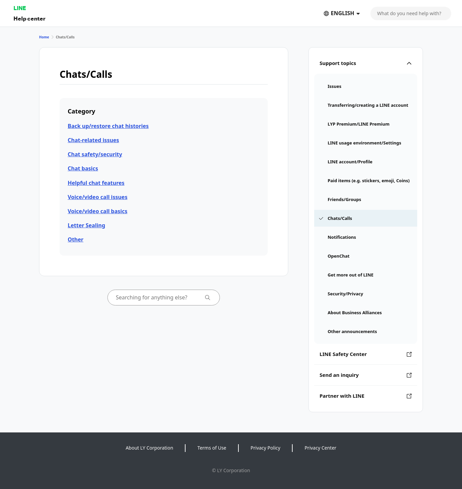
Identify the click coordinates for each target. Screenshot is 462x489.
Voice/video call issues (97, 197)
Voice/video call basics (97, 211)
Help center (29, 18)
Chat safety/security (95, 154)
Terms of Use (211, 448)
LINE (19, 7)
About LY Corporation (149, 448)
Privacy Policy (265, 448)
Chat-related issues (93, 140)
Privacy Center (320, 448)
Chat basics (83, 168)
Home (44, 37)
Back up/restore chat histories (108, 126)
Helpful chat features (96, 183)
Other (76, 239)
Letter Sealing (86, 225)
